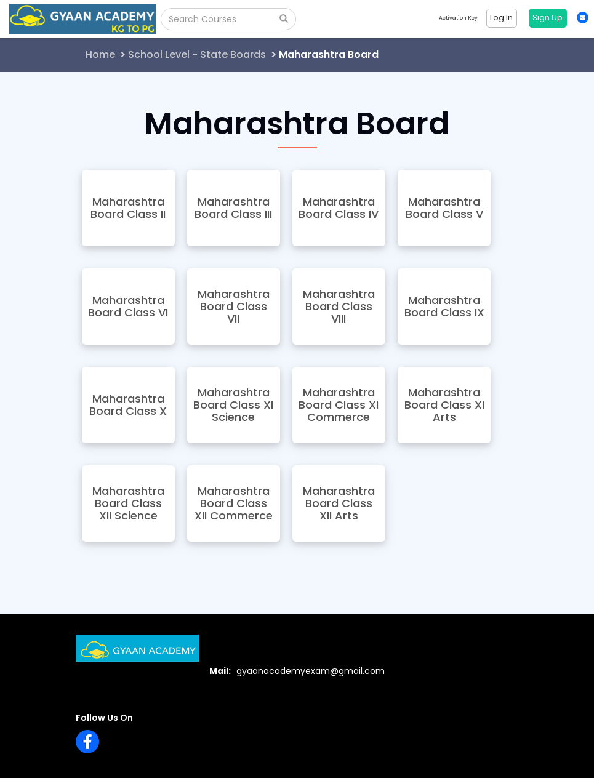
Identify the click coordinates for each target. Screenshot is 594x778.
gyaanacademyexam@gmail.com (310, 671)
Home (100, 54)
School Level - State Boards (197, 54)
